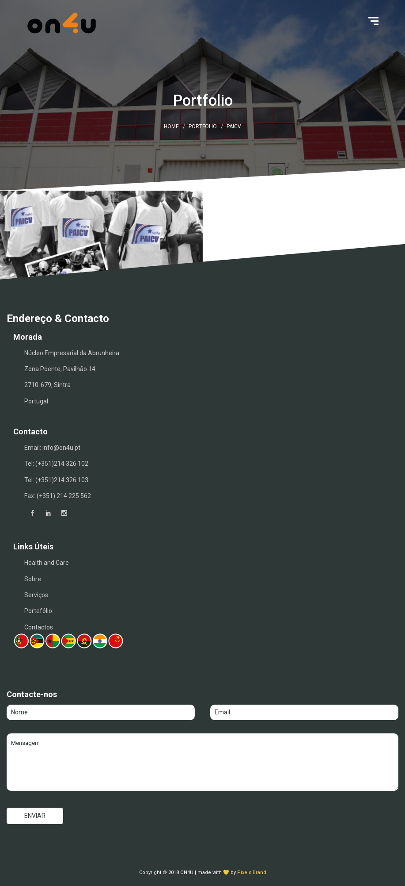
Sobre (32, 579)
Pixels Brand (251, 872)
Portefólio (38, 610)
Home (171, 126)
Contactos (38, 627)
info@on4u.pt (61, 447)
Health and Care (46, 562)
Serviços (36, 594)
